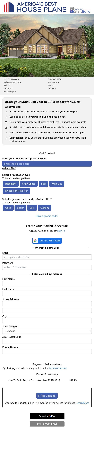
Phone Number (10, 347)
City (4, 316)
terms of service (58, 368)
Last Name (8, 289)
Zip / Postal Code (11, 337)
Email (5, 252)
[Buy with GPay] (47, 416)
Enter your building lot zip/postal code (24, 158)
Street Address (10, 299)
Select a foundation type (16, 174)
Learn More (82, 403)
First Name (8, 279)
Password (7, 262)
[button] (47, 241)
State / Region (10, 326)
